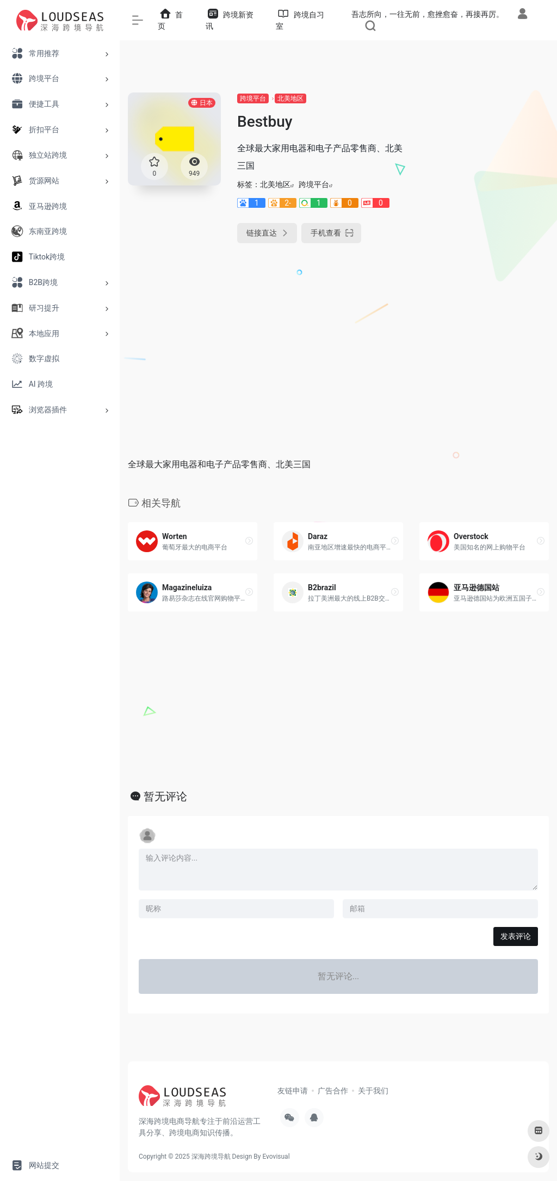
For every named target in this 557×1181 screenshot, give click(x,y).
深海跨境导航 (211, 1156)
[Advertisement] (484, 255)
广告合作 (333, 1090)
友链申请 (292, 1090)
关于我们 (373, 1090)
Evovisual (275, 1156)
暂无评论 (165, 796)
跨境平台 (253, 98)
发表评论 (515, 936)
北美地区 (290, 98)
